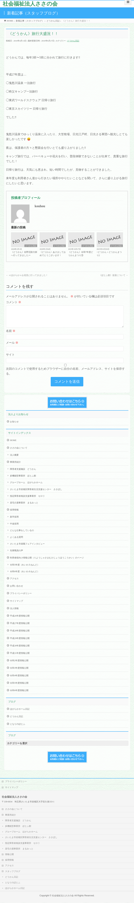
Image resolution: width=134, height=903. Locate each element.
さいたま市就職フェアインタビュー (27, 548)
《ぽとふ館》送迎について (113, 275)
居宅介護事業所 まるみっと (24, 507)
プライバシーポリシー (21, 597)
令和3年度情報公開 (19, 672)
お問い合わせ (16, 590)
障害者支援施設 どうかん (23, 473)
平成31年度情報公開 (20, 657)
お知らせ (14, 426)
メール (12, 347)
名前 (10, 335)
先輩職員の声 (16, 555)
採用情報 (14, 514)
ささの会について (18, 452)
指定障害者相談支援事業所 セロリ (27, 500)
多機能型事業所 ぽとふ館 (23, 480)
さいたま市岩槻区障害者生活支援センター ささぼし (36, 493)
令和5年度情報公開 (19, 687)
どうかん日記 (73, 41)
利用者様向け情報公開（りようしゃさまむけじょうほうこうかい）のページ (47, 562)
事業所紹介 (15, 466)
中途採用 (14, 528)
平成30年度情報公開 (20, 650)
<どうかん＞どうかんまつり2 (109, 254)
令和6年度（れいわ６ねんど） (24, 576)
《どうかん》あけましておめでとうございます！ (53, 254)
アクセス (14, 583)
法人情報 (14, 612)
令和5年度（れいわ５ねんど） (24, 569)
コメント (13, 302)
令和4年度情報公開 (19, 680)
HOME (13, 444)
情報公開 (9, 854)
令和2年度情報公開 (19, 665)
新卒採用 (14, 521)
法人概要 (14, 459)
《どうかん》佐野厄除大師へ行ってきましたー (24, 254)
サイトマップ (16, 605)
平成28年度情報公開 (20, 635)
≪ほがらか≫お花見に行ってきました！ (27, 275)
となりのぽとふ (17, 728)
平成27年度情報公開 (20, 627)
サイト (10, 358)
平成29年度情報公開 (20, 642)
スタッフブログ (12, 871)
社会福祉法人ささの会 (30, 4)
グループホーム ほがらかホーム (26, 487)
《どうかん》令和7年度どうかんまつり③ (80, 254)
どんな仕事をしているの (22, 534)
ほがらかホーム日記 (20, 713)
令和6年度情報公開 (19, 694)
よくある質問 (16, 541)
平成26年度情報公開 (20, 620)
